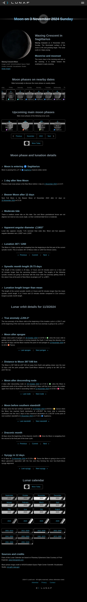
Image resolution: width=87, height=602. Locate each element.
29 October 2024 (31, 338)
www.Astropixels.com (16, 560)
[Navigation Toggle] (43, 3)
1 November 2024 (50, 184)
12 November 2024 (42, 389)
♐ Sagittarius (26, 170)
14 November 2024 (56, 342)
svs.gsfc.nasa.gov (13, 567)
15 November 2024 (8, 200)
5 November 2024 (26, 416)
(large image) (6, 68)
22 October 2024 (39, 409)
